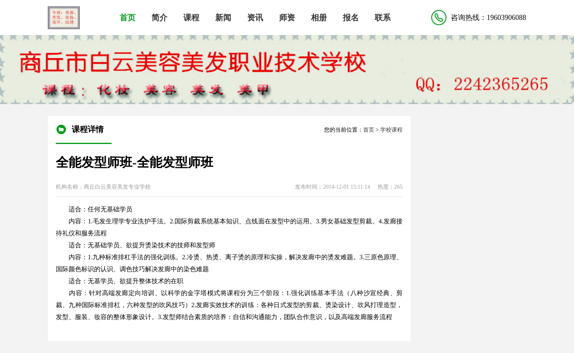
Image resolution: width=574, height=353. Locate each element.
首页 (128, 17)
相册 (319, 17)
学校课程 (391, 130)
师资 (287, 17)
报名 (351, 17)
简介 (159, 17)
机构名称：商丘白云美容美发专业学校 (103, 187)
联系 (383, 17)
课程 (191, 17)
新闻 (223, 17)
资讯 (255, 17)
